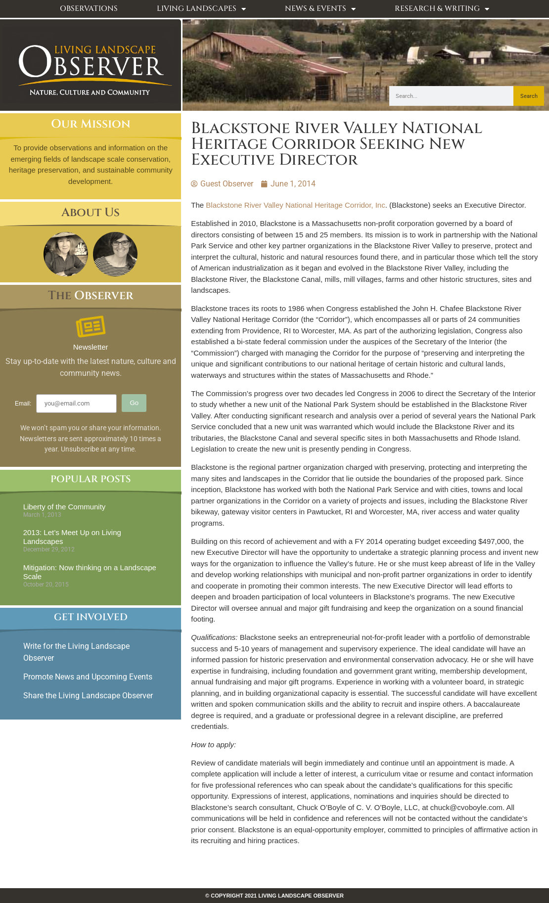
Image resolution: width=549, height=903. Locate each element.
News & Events (320, 9)
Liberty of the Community (64, 506)
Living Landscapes (201, 9)
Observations (89, 8)
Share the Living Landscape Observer (89, 695)
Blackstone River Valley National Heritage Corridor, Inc (295, 205)
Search (529, 96)
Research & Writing (442, 9)
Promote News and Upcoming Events (87, 676)
